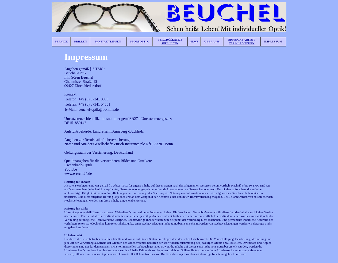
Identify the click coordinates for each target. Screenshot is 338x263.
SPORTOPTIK (139, 41)
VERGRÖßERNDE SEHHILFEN (169, 41)
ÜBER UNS (212, 41)
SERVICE (61, 41)
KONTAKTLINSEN (108, 41)
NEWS (194, 41)
